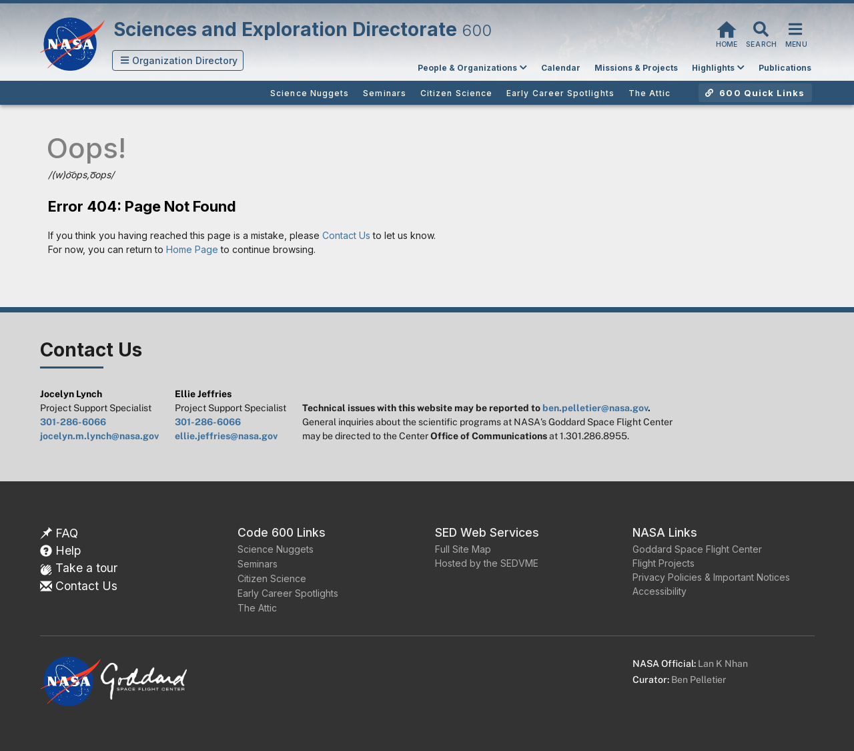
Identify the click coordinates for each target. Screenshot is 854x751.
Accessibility (659, 591)
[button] (178, 60)
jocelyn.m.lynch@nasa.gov (99, 436)
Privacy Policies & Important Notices (711, 577)
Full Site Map (463, 549)
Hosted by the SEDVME (486, 563)
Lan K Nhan (723, 663)
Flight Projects (663, 563)
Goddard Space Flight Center (697, 549)
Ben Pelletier (698, 679)
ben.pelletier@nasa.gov (595, 408)
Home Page (192, 249)
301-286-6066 (73, 422)
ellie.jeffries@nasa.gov (226, 436)
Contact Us (346, 235)
